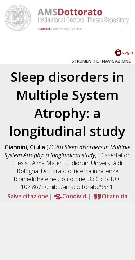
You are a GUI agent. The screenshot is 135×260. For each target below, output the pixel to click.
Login (124, 52)
